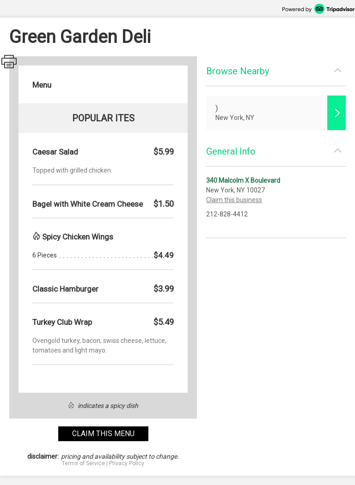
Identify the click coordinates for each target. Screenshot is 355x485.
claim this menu (103, 433)
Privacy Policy (126, 463)
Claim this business (234, 200)
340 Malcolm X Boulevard (243, 180)
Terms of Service (83, 463)
